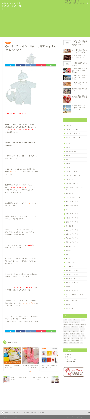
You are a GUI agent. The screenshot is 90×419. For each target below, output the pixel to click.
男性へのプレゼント (72, 282)
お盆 (67, 159)
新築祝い (68, 250)
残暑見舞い (69, 266)
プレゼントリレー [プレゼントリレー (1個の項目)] (67, 331)
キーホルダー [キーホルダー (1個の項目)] (66, 326)
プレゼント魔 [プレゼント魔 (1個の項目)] (75, 331)
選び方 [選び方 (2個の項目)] (71, 342)
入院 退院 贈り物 (72, 205)
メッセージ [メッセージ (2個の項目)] (66, 333)
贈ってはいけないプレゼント (74, 295)
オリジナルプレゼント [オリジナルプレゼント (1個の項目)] (68, 324)
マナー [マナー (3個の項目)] (81, 331)
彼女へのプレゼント (72, 230)
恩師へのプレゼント (72, 242)
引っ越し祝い (70, 226)
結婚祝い (68, 286)
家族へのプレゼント (72, 222)
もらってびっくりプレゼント (74, 188)
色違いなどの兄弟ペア (29, 303)
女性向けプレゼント (72, 218)
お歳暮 (68, 155)
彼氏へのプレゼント (72, 234)
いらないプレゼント (72, 129)
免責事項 (15, 417)
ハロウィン (69, 179)
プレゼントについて (72, 183)
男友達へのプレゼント (73, 278)
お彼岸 (68, 147)
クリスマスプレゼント (73, 171)
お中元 (68, 143)
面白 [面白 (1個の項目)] (78, 342)
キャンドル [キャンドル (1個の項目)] (83, 324)
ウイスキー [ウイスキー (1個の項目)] (77, 322)
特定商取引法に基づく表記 (74, 3)
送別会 (68, 304)
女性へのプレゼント (72, 214)
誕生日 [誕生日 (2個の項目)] (77, 340)
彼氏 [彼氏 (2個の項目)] (69, 338)
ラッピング (69, 193)
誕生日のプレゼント (72, 290)
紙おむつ (13, 171)
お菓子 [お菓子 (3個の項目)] (70, 319)
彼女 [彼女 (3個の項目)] (65, 338)
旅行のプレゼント (71, 254)
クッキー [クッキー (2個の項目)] (81, 326)
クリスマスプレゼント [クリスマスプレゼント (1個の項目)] (68, 329)
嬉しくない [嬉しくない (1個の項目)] (74, 335)
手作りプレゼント (71, 246)
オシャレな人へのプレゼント (74, 138)
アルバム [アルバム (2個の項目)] (66, 322)
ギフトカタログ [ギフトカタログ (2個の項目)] (74, 326)
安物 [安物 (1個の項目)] (80, 335)
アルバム (68, 125)
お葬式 (68, 163)
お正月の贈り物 (71, 151)
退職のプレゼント (71, 300)
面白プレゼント (71, 308)
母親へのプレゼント (72, 270)
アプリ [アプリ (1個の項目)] (83, 319)
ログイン (68, 354)
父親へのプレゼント (72, 274)
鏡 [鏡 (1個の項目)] (74, 342)
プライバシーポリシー (73, 1)
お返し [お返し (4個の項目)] (74, 319)
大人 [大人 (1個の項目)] (82, 333)
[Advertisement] (45, 24)
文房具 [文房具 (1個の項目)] (77, 338)
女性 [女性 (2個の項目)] (69, 335)
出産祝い (8, 42)
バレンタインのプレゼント (74, 175)
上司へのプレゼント (72, 201)
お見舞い (68, 167)
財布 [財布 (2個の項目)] (81, 340)
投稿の (69, 357)
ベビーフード (28, 203)
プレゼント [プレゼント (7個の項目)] (82, 329)
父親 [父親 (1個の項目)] (65, 340)
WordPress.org (70, 361)
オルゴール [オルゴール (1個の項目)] (77, 324)
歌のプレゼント (71, 262)
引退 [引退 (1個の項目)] (83, 335)
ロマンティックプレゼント (74, 197)
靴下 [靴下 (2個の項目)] (81, 342)
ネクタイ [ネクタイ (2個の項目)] (76, 329)
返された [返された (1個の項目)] (66, 342)
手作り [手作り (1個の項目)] (72, 338)
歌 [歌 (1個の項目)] (84, 338)
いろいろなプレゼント (73, 133)
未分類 (68, 258)
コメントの (70, 359)
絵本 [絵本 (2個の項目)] (69, 340)
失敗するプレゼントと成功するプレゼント (13, 5)
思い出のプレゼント (72, 238)
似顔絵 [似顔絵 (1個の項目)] (78, 333)
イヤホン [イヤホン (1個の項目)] (71, 322)
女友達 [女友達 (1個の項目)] (65, 335)
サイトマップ (7, 417)
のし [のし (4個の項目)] (79, 319)
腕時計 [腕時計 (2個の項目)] (72, 340)
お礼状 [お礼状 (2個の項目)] (65, 319)
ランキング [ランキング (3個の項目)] (72, 333)
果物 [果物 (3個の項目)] (81, 338)
